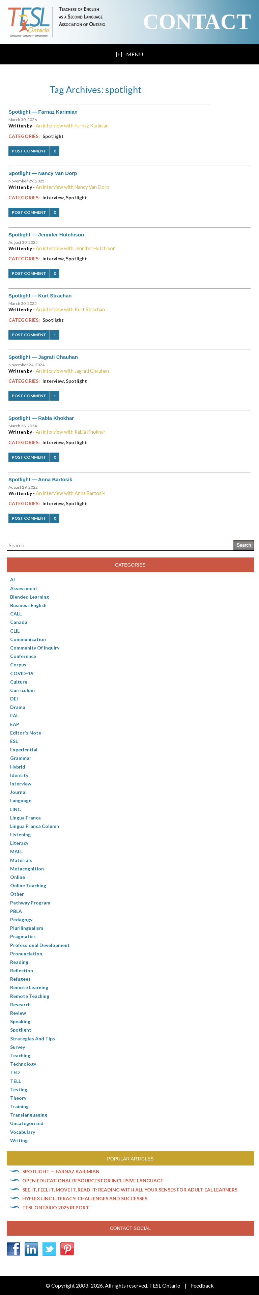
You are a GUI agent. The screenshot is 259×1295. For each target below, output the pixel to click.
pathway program (30, 902)
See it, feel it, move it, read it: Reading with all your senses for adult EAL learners (129, 1189)
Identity (19, 775)
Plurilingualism (26, 928)
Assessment (23, 588)
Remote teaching (29, 996)
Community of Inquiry (34, 648)
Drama (17, 707)
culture (18, 682)
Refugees (20, 979)
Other (17, 894)
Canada (18, 622)
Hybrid (17, 767)
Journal (18, 792)
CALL (16, 613)
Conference (23, 656)
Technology (23, 1064)
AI (12, 579)
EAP (14, 724)
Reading (19, 962)
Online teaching (28, 885)
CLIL (15, 631)
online (17, 877)
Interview (53, 197)
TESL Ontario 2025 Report (55, 1207)
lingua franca (25, 818)
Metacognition (27, 868)
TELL (15, 1081)
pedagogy (21, 919)
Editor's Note (25, 733)
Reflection (21, 970)
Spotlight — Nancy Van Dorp (42, 173)
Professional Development (40, 945)
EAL (14, 715)
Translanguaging (28, 1115)
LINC (15, 809)
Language (20, 800)
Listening (20, 834)
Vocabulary (22, 1132)
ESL (14, 741)
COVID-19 (21, 673)
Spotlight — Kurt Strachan (40, 295)
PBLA (16, 911)
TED (15, 1072)
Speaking (20, 1021)
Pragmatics (23, 936)
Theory (18, 1098)
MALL (16, 851)
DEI (14, 698)
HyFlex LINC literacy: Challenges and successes (84, 1198)
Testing (18, 1089)
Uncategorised (27, 1123)
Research (20, 1004)
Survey (17, 1047)
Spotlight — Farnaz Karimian (43, 112)
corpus (18, 664)
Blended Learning (29, 597)
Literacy (19, 843)
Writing (19, 1140)
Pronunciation (26, 953)
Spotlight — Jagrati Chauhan (43, 357)
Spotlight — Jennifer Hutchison (46, 234)
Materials (21, 860)
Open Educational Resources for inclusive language (92, 1180)
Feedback (202, 1285)
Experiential (23, 749)
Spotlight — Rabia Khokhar (41, 418)
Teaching (20, 1055)
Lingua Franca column (34, 826)
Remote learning (29, 987)
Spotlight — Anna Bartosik (40, 479)
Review (18, 1013)
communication (28, 639)
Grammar (20, 758)
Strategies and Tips (32, 1038)
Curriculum (22, 690)
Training (19, 1106)
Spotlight (53, 136)
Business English (28, 605)
